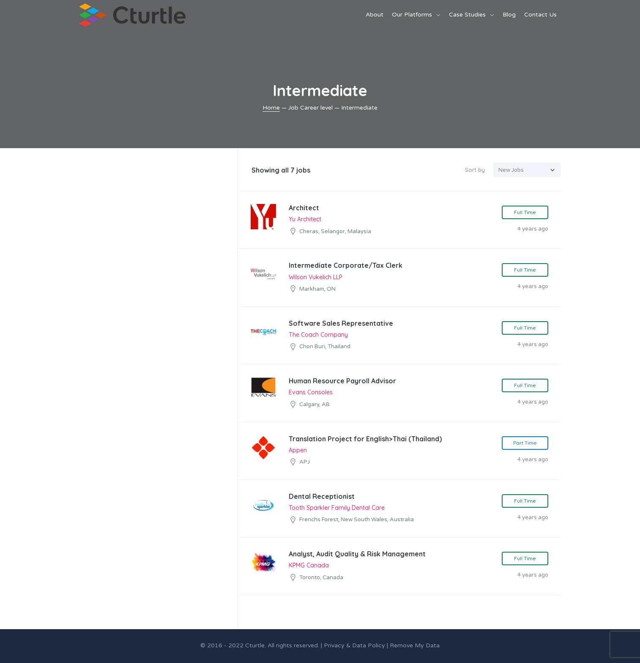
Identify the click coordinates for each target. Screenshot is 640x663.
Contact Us (540, 14)
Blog (509, 14)
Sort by (475, 169)
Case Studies (467, 14)
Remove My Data (415, 645)
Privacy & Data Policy (354, 645)
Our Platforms (412, 14)
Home (271, 107)
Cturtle (255, 645)
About (374, 14)
